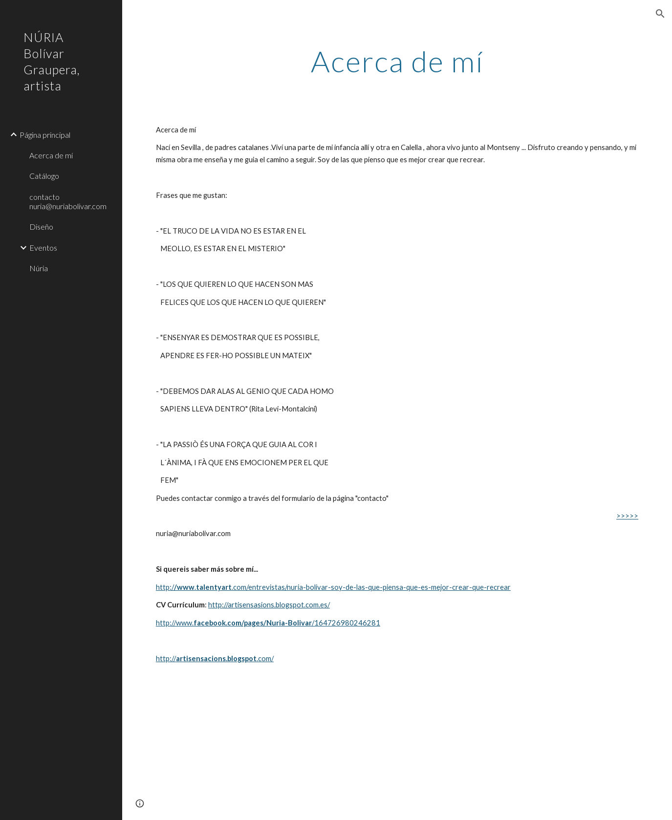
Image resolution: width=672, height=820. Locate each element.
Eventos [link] (43, 247)
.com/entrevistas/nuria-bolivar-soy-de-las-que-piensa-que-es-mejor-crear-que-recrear (371, 587)
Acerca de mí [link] (51, 155)
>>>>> (627, 516)
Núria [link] (38, 268)
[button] (660, 13)
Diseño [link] (41, 226)
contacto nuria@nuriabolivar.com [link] (68, 201)
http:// (166, 658)
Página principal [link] (45, 134)
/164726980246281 (346, 623)
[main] (397, 61)
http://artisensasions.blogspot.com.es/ (269, 605)
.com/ (265, 658)
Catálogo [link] (44, 175)
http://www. (175, 623)
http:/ (165, 587)
